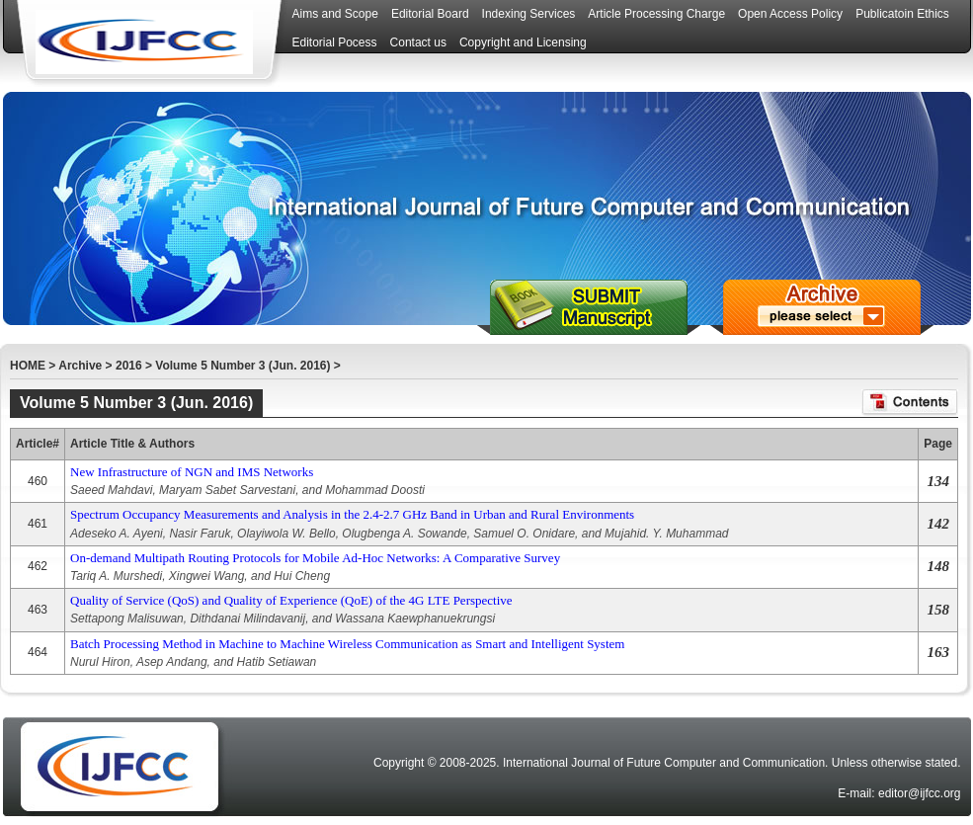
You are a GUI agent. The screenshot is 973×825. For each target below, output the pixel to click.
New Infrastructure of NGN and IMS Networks (191, 471)
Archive (80, 365)
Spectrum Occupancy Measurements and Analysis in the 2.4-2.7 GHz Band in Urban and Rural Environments (352, 514)
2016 (129, 365)
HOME (27, 365)
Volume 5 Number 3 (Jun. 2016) (242, 365)
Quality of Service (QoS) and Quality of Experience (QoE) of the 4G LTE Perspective (291, 600)
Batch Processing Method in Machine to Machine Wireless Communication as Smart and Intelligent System (347, 643)
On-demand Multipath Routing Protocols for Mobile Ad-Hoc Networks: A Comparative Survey (315, 557)
